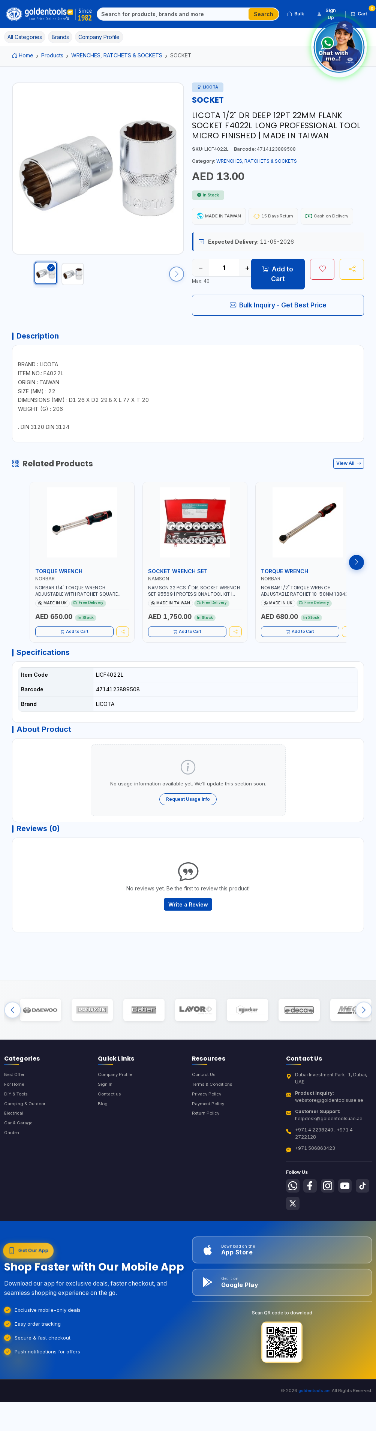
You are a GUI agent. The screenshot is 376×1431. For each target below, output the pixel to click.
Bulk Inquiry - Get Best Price (278, 327)
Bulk (295, 13)
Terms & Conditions (214, 1129)
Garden (12, 1180)
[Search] (173, 14)
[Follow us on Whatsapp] (293, 1231)
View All (348, 489)
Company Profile (116, 1119)
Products (52, 55)
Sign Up (326, 13)
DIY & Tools (17, 1139)
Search (263, 14)
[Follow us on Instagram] (331, 1231)
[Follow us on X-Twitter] (312, 1249)
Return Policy (206, 1160)
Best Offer (16, 1119)
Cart (361, 12)
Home (22, 55)
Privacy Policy (207, 1139)
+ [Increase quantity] (247, 289)
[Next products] (356, 587)
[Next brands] (363, 1050)
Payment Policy (209, 1149)
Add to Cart (277, 296)
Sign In (105, 1129)
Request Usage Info (188, 830)
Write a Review (188, 939)
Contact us (109, 1139)
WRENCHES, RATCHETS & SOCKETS (116, 55)
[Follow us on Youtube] (350, 1231)
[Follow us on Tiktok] (293, 1249)
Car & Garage (19, 1170)
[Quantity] (224, 289)
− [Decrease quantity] (200, 289)
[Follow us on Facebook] (312, 1231)
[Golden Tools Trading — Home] (49, 14)
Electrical (14, 1160)
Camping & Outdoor (26, 1149)
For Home (15, 1129)
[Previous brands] (12, 1050)
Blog (103, 1149)
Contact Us (204, 1119)
